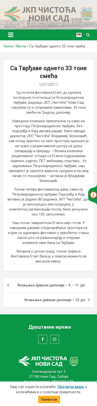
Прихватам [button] (49, 399)
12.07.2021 (47, 84)
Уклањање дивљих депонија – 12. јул (54, 300)
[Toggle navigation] (11, 34)
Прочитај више (71, 387)
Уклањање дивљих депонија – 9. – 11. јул (51, 285)
